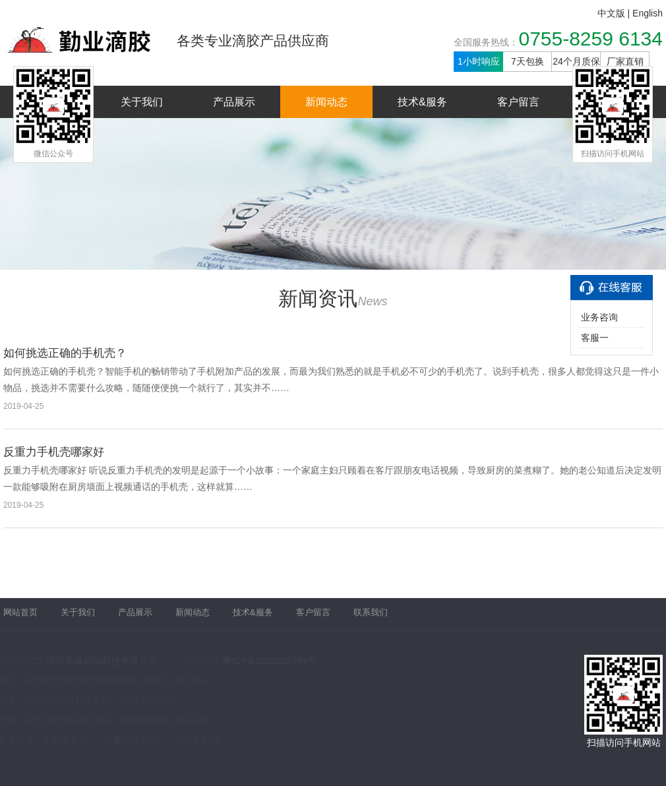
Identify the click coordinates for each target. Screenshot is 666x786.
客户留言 (518, 101)
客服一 (595, 337)
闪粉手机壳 (66, 740)
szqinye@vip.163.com (164, 720)
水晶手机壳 (196, 740)
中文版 (611, 13)
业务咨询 (599, 317)
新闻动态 (326, 101)
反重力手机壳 (131, 740)
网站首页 (20, 610)
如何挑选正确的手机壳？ (65, 353)
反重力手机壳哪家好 (53, 452)
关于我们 (142, 101)
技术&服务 (422, 101)
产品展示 (234, 101)
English (647, 13)
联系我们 (370, 610)
